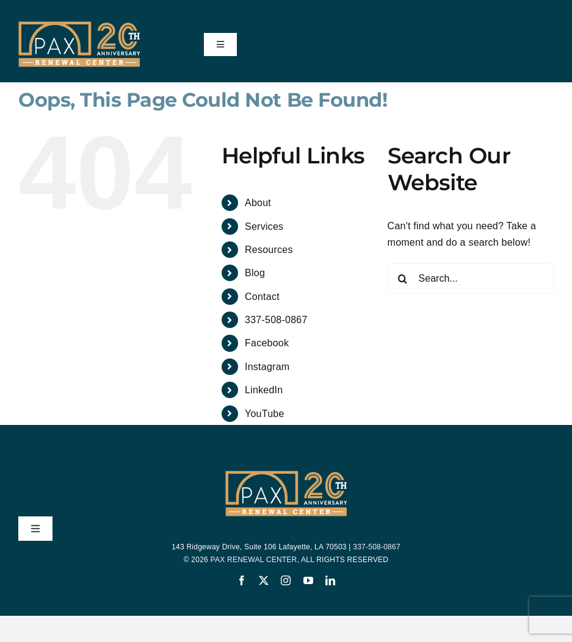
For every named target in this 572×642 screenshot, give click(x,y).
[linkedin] (330, 580)
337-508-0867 (276, 320)
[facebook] (242, 580)
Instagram (267, 367)
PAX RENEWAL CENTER (254, 559)
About (258, 203)
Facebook (267, 343)
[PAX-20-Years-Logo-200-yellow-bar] (79, 26)
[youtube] (308, 580)
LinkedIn (264, 390)
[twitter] (264, 580)
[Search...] (471, 278)
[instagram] (286, 580)
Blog (255, 273)
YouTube (264, 413)
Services (264, 226)
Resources (269, 249)
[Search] (403, 278)
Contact (262, 296)
